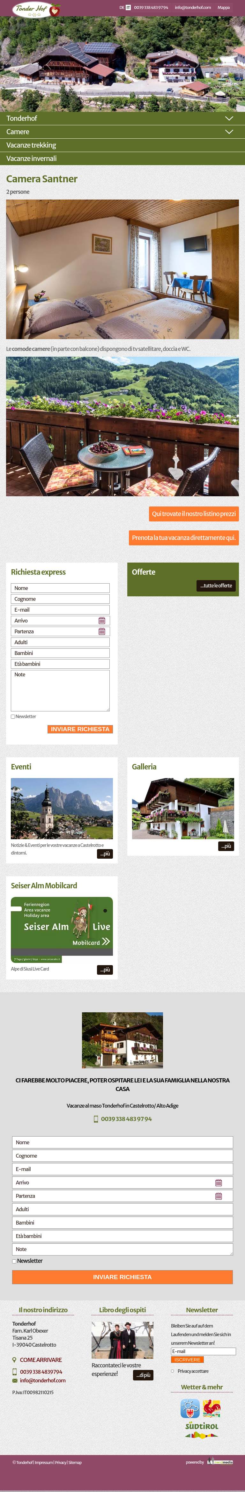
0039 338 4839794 (41, 1372)
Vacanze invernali (31, 158)
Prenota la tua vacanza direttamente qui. (184, 538)
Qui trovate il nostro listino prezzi (194, 514)
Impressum (44, 1462)
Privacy (60, 1462)
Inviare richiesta (80, 729)
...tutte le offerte (216, 586)
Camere (17, 131)
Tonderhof (21, 118)
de (122, 7)
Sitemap (75, 1462)
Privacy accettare (193, 1371)
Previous (49, 64)
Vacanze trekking (31, 145)
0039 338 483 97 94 (151, 7)
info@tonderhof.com (193, 7)
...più (105, 854)
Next (196, 64)
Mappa (223, 7)
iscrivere (187, 1359)
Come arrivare (41, 1360)
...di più (143, 1375)
